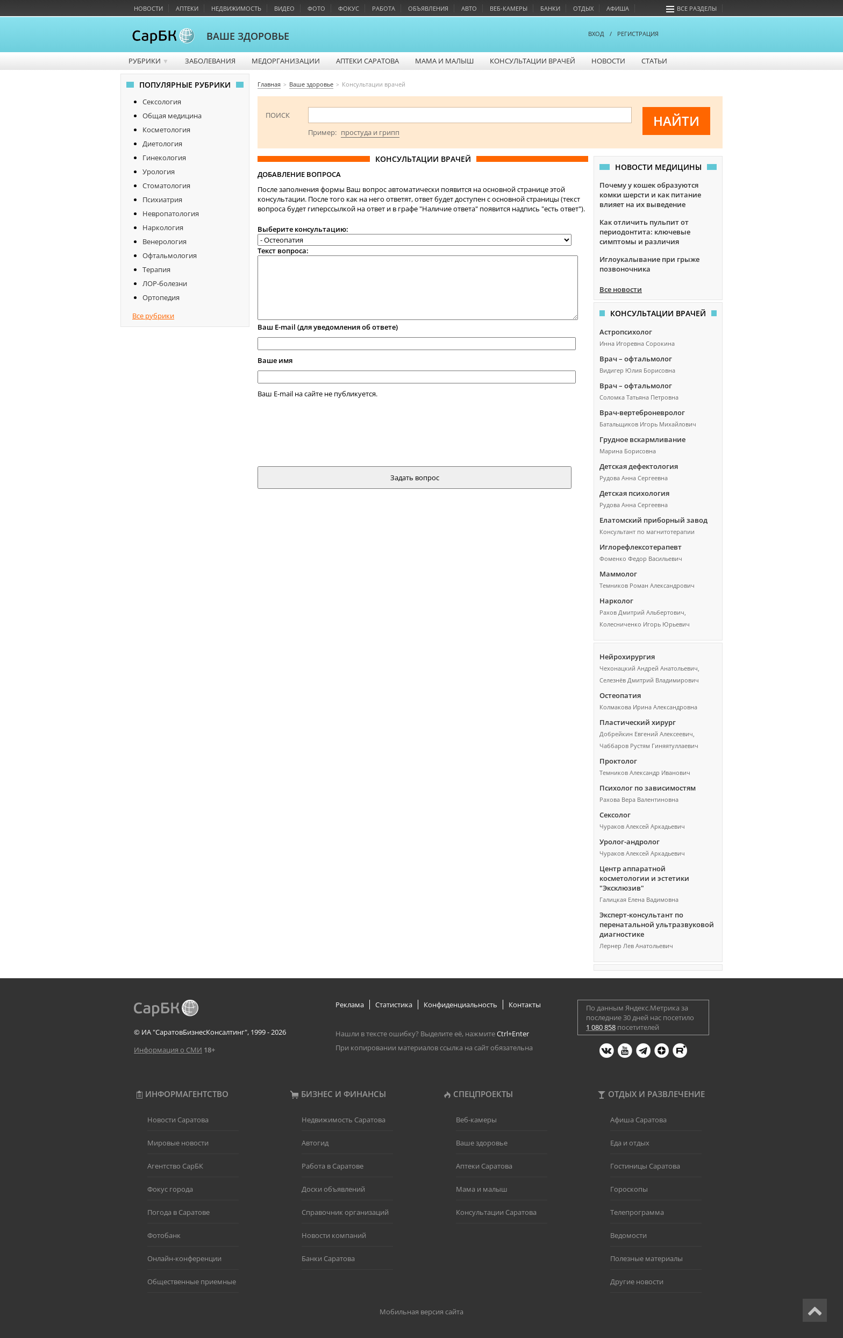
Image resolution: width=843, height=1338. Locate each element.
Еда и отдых (629, 1143)
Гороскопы (629, 1189)
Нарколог (616, 601)
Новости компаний (334, 1235)
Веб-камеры (508, 8)
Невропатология (170, 213)
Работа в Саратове (332, 1166)
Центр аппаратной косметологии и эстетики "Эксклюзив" (644, 878)
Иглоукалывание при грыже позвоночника (649, 264)
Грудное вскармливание (642, 439)
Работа (383, 8)
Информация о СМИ (168, 1050)
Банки (550, 8)
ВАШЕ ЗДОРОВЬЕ (247, 36)
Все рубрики (153, 316)
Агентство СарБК (175, 1166)
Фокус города (170, 1189)
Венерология (164, 241)
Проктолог (618, 761)
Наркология (162, 227)
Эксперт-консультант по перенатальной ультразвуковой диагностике (656, 924)
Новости (148, 8)
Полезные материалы (646, 1258)
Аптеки (187, 8)
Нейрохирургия (627, 656)
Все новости (620, 289)
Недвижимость (236, 8)
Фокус (348, 8)
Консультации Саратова (496, 1212)
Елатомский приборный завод (653, 520)
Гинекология (164, 157)
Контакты (525, 1004)
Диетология (162, 143)
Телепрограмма (637, 1212)
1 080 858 (601, 1027)
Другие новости (636, 1281)
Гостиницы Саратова (645, 1166)
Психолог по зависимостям (647, 788)
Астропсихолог (625, 332)
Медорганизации (286, 61)
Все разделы (691, 8)
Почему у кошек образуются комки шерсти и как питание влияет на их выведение (650, 194)
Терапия (156, 269)
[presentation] (339, 430)
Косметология (166, 129)
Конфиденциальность (460, 1004)
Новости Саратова (178, 1120)
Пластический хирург (637, 722)
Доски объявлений (333, 1189)
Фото (316, 8)
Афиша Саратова (638, 1120)
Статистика (393, 1004)
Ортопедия (161, 297)
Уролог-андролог (629, 841)
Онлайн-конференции (184, 1258)
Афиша (617, 8)
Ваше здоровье (482, 1143)
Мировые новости (178, 1143)
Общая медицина (172, 115)
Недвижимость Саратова (343, 1120)
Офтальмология (169, 255)
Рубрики (148, 61)
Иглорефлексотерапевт (640, 547)
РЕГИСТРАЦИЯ (638, 34)
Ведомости (628, 1235)
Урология (158, 171)
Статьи (654, 61)
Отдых (583, 8)
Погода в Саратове (178, 1212)
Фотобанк (164, 1235)
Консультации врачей (532, 61)
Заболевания (210, 61)
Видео (284, 8)
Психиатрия (162, 199)
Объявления (428, 8)
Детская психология (634, 493)
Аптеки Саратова (367, 61)
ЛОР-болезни (164, 283)
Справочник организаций (345, 1212)
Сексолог (615, 815)
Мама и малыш (444, 61)
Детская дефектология (638, 466)
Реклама (349, 1004)
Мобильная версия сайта (421, 1311)
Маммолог (618, 574)
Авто (469, 8)
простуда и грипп (370, 132)
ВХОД (596, 34)
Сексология (161, 101)
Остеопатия (620, 695)
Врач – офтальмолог (635, 359)
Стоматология (166, 185)
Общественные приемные (191, 1281)
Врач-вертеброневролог (642, 412)
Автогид (315, 1143)
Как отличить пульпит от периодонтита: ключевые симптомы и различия (644, 231)
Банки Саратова (328, 1258)
